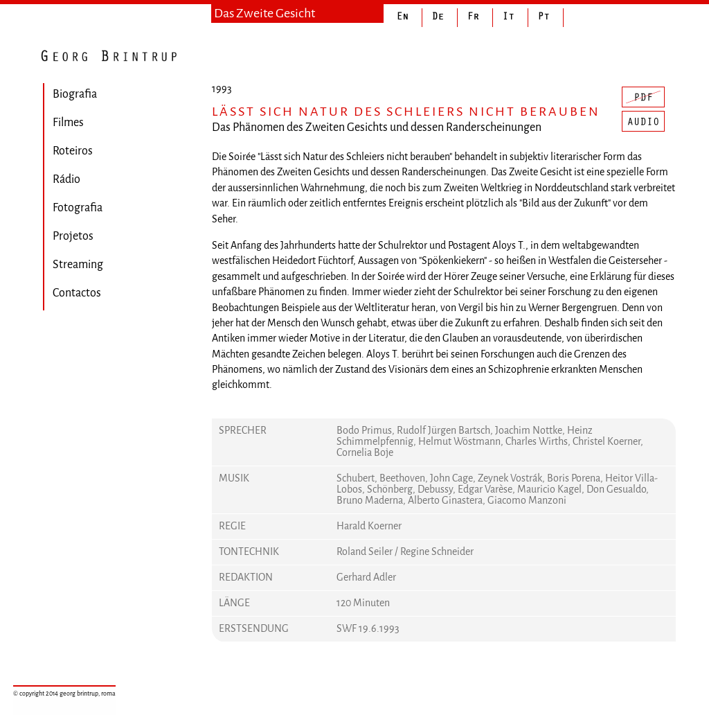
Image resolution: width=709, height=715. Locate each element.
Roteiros (73, 150)
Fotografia (77, 207)
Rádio (66, 179)
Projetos (73, 236)
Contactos (77, 292)
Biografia (75, 94)
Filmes (68, 122)
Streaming (78, 264)
